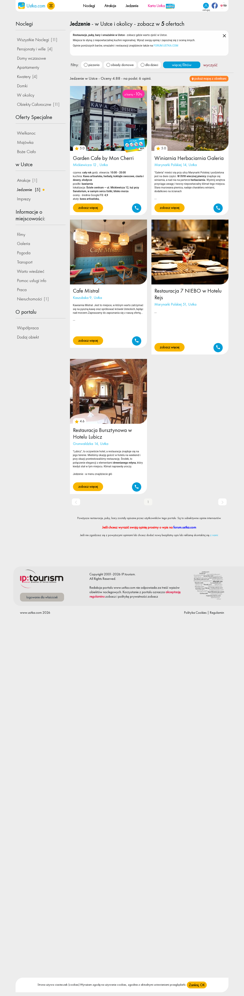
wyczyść (210, 65)
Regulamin (217, 612)
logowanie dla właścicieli (42, 597)
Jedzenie (132, 5)
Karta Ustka (161, 5)
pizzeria (93, 64)
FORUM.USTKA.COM (166, 45)
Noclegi (89, 5)
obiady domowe (122, 64)
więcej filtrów (181, 64)
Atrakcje (110, 5)
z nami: (214, 535)
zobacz (110, 596)
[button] (51, 6)
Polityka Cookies (195, 612)
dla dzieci (151, 64)
